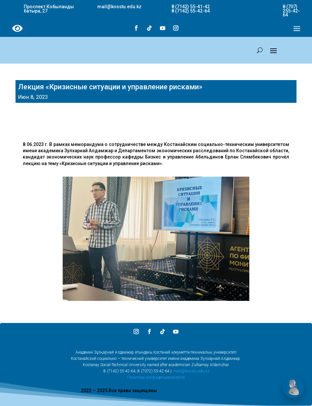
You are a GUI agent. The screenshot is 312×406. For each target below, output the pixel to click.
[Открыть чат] (293, 387)
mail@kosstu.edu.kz (191, 371)
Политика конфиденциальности (156, 377)
